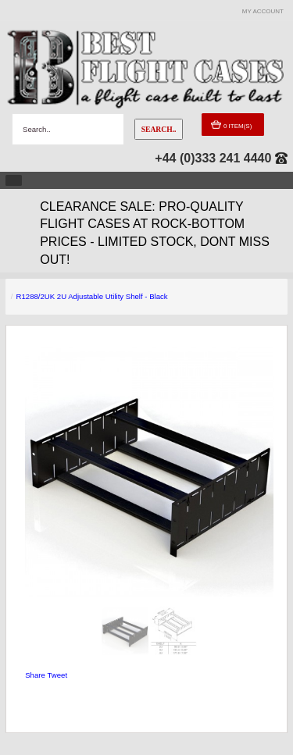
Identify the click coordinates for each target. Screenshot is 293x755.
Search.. (159, 129)
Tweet (57, 675)
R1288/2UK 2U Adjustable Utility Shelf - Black (92, 296)
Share (35, 675)
